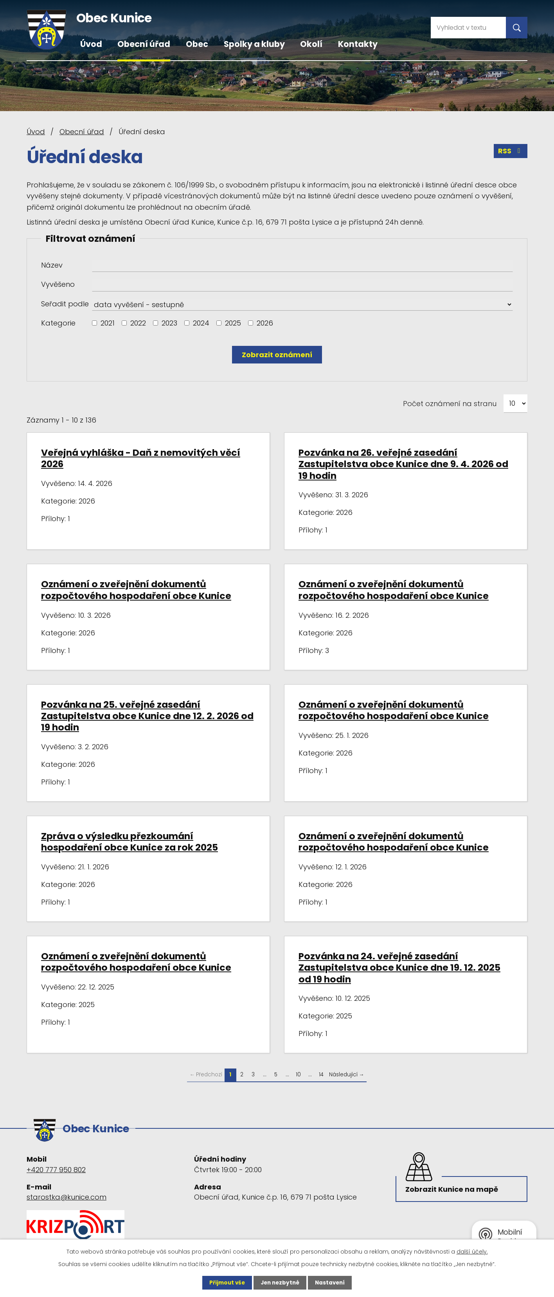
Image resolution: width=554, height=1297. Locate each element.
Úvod (91, 44)
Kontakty (358, 44)
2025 (233, 323)
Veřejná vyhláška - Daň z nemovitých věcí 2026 (140, 458)
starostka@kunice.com (66, 1195)
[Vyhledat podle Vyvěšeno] (302, 285)
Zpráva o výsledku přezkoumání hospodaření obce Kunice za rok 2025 (129, 841)
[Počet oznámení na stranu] (515, 403)
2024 (201, 323)
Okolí (311, 44)
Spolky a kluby (254, 44)
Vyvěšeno (58, 284)
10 (298, 1074)
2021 (108, 323)
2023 (169, 323)
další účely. (472, 1251)
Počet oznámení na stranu (449, 403)
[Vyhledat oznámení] (277, 354)
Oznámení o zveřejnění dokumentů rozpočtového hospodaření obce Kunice (136, 589)
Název (52, 265)
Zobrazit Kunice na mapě (453, 1188)
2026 (265, 323)
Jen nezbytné (279, 1282)
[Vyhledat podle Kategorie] (94, 323)
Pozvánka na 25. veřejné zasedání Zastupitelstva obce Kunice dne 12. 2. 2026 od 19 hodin (147, 716)
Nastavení (331, 1282)
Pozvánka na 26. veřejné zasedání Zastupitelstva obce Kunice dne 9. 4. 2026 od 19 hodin (403, 464)
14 (321, 1074)
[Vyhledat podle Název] (302, 266)
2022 (138, 323)
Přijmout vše (225, 1282)
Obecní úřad (143, 44)
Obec (197, 44)
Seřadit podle (65, 304)
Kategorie (58, 323)
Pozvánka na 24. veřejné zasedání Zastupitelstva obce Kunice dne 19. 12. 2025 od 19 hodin (399, 968)
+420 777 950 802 (56, 1167)
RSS (510, 152)
